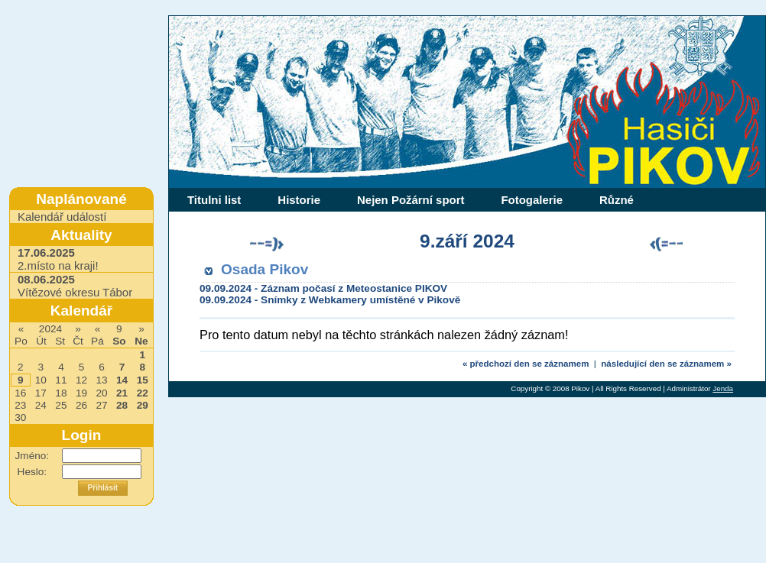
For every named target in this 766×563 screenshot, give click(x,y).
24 (41, 405)
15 (142, 380)
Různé (616, 199)
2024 (50, 329)
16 (20, 393)
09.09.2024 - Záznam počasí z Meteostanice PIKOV (323, 288)
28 (122, 405)
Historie (299, 199)
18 (61, 393)
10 (41, 380)
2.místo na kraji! (58, 259)
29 (142, 405)
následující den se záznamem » (666, 363)
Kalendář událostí (62, 216)
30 (20, 417)
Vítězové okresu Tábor (75, 286)
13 (101, 380)
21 (122, 393)
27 (101, 405)
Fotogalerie (532, 199)
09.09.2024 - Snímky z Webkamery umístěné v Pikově (330, 300)
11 (61, 380)
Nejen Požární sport (410, 199)
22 (142, 393)
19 (81, 393)
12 (81, 380)
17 (41, 393)
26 (81, 405)
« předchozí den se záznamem (526, 363)
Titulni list (214, 199)
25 (61, 405)
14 (122, 380)
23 (20, 405)
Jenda (722, 388)
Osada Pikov (264, 269)
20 (101, 393)
